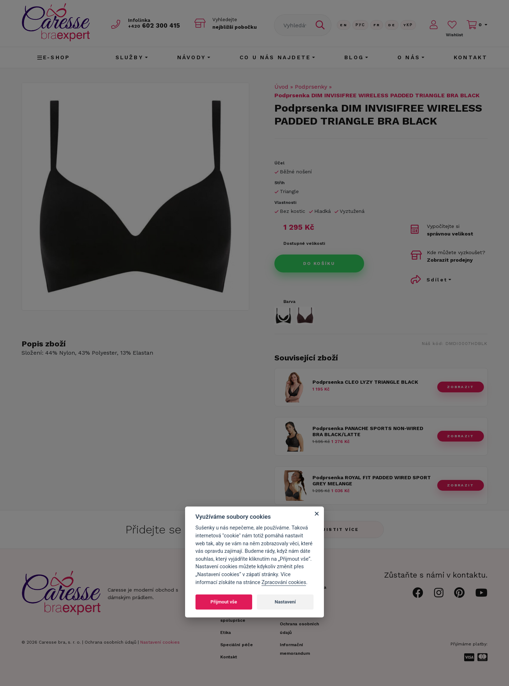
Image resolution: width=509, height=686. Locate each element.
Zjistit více (339, 529)
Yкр (408, 25)
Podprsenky (311, 86)
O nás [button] (408, 57)
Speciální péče (236, 644)
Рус (360, 25)
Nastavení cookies (160, 642)
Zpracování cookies (283, 582)
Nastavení (285, 602)
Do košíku (319, 263)
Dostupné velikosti (304, 243)
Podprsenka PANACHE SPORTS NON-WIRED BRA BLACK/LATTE (367, 431)
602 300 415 (154, 25)
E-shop (53, 57)
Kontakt (470, 57)
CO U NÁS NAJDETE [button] (275, 57)
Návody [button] (191, 57)
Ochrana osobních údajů (110, 642)
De (391, 25)
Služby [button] (129, 57)
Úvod (281, 86)
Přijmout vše (224, 602)
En (343, 25)
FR (376, 25)
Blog (354, 57)
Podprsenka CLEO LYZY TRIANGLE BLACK (365, 382)
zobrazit (460, 387)
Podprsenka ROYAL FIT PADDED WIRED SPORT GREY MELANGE (371, 480)
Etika (225, 632)
